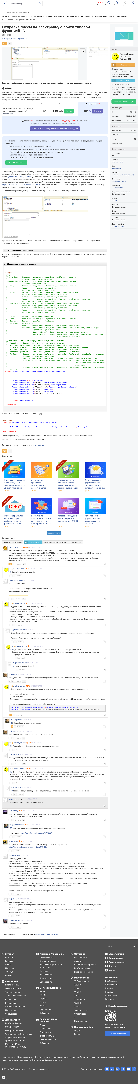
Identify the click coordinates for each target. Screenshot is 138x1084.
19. (10, 841)
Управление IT (46, 974)
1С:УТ (76, 996)
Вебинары (44, 1013)
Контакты (109, 999)
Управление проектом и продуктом (51, 965)
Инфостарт (40, 445)
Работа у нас (111, 995)
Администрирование (15, 1006)
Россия (114, 201)
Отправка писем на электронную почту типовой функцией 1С (46, 29)
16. (10, 799)
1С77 (76, 1017)
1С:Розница (79, 999)
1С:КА (77, 988)
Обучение (79, 954)
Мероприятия (116, 954)
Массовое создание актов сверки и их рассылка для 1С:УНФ (68, 518)
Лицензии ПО (46, 1028)
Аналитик (78, 961)
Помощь (109, 992)
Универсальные (81, 1010)
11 (11, 746)
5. (11, 630)
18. (10, 825)
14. (10, 768)
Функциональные (13, 988)
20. (10, 855)
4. (10, 603)
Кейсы (42, 1006)
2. (10, 569)
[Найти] (134, 946)
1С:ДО (77, 1006)
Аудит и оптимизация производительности (15, 1039)
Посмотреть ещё (54, 533)
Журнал (9, 954)
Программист (116, 168)
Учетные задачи (12, 992)
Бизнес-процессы (48, 961)
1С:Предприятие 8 (118, 181)
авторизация (52, 934)
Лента (8, 964)
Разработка (10, 999)
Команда (44, 971)
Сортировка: (56, 542)
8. (9, 674)
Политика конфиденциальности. (47, 1060)
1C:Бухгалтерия (117, 188)
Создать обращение (117, 1033)
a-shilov (16, 855)
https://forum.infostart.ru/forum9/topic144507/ (21, 184)
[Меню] (4, 3)
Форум (112, 966)
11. (9, 731)
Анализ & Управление (52, 954)
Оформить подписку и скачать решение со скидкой (55, 128)
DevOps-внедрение (14, 1030)
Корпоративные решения (48, 1020)
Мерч (112, 970)
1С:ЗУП (77, 1003)
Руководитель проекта (85, 964)
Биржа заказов (117, 962)
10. (12, 720)
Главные (9, 961)
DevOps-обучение (13, 1023)
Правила (109, 988)
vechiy (15, 811)
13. (10, 754)
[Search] (120, 946)
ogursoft (15, 674)
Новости (9, 957)
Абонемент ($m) (117, 226)
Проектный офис (83, 1027)
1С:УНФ (77, 992)
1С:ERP (77, 985)
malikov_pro (17, 547)
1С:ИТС (43, 995)
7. (13, 663)
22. (10, 920)
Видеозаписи (116, 958)
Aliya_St (16, 754)
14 (12, 791)
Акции (42, 991)
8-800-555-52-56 (114, 1024)
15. (12, 787)
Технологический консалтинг (18, 1034)
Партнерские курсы (83, 972)
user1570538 (17, 580)
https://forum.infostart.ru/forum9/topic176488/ (28, 847)
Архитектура (46, 978)
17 (11, 828)
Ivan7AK (16, 920)
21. (10, 899)
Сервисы (44, 998)
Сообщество (11, 1014)
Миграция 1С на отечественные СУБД (15, 1045)
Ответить (18, 564)
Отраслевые (45, 1032)
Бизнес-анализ (46, 957)
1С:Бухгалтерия (81, 981)
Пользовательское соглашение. (17, 1060)
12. (10, 743)
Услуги (43, 1002)
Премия (9, 975)
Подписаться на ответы (13, 542)
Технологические (48, 1039)
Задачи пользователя (15, 996)
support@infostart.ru (115, 1027)
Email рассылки (117, 162)
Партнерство (46, 1009)
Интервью (10, 968)
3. (9, 580)
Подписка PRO (12, 985)
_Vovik (15, 841)
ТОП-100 (9, 972)
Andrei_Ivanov (19, 569)
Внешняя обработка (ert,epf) (122, 175)
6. (12, 646)
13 (11, 772)
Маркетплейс (81, 977)
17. (10, 811)
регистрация (40, 934)
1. (9, 547)
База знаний (12, 981)
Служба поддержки (118, 1006)
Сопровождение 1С (50, 988)
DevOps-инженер (82, 968)
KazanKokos (19, 825)
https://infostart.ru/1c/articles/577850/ (36, 833)
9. (10, 686)
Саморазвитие (46, 982)
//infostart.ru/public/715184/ (19, 177)
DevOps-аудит (12, 1027)
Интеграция (10, 1010)
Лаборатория (12, 1020)
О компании (111, 977)
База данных (11, 1003)
